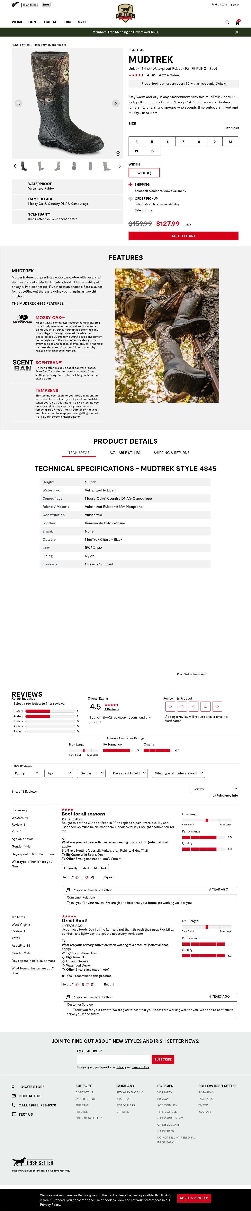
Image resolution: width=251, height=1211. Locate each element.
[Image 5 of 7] (90, 166)
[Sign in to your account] (235, 4)
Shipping (82, 1105)
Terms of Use (140, 1067)
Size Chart (232, 128)
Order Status (85, 1098)
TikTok (203, 1105)
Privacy (121, 1067)
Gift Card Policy (170, 1118)
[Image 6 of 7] (107, 166)
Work (17, 22)
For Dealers (125, 1105)
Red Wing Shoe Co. (130, 1092)
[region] (125, 1200)
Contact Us (30, 1096)
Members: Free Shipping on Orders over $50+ (125, 32)
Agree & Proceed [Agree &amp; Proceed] (194, 1198)
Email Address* (90, 1051)
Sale (82, 22)
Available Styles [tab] (125, 453)
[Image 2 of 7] (41, 166)
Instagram (206, 1092)
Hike (68, 22)
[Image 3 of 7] (57, 166)
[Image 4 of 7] (74, 166)
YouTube (204, 1111)
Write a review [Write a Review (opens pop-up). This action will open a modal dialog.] (169, 75)
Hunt (33, 22)
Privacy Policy (50, 1205)
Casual (51, 22)
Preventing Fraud (89, 1118)
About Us (123, 1098)
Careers (122, 1111)
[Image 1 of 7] (24, 166)
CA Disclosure (168, 1124)
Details (221, 83)
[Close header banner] (237, 32)
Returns (82, 1111)
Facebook (206, 1098)
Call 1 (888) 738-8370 (37, 1105)
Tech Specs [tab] (78, 453)
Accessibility (167, 1105)
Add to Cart (183, 236)
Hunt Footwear (21, 44)
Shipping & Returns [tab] (171, 453)
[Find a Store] (219, 5)
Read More (149, 113)
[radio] (136, 141)
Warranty (164, 1092)
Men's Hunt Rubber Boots (49, 44)
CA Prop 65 (165, 1131)
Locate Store (31, 1087)
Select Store (143, 210)
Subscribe (163, 1059)
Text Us (26, 1114)
